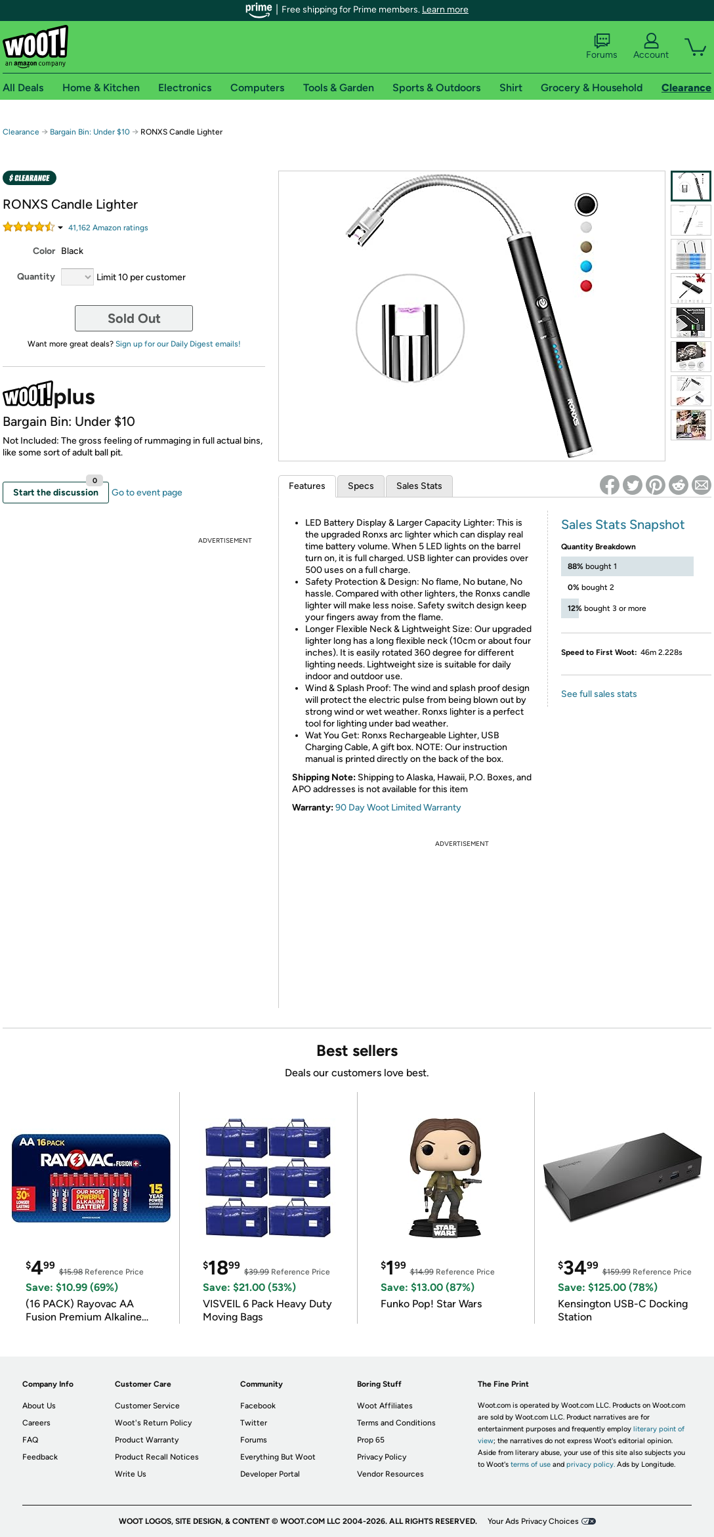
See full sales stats (599, 694)
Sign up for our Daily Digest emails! (178, 343)
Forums (602, 46)
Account (651, 46)
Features (307, 486)
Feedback (40, 1457)
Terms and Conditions (396, 1422)
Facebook (258, 1405)
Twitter (253, 1422)
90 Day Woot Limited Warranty (398, 807)
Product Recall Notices (157, 1457)
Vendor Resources (390, 1474)
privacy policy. (590, 1464)
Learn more (445, 9)
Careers (36, 1422)
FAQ (30, 1439)
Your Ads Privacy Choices (533, 1521)
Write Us (130, 1474)
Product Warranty (146, 1439)
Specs (361, 486)
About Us (39, 1405)
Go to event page (147, 492)
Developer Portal (270, 1474)
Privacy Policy (381, 1457)
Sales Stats (419, 486)
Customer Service (147, 1405)
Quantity (36, 276)
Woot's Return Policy (153, 1422)
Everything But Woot (278, 1457)
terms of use (531, 1464)
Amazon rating (108, 227)
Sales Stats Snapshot (623, 524)
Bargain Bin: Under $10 (90, 132)
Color (44, 251)
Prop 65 (371, 1439)
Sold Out (134, 318)
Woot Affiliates (385, 1405)
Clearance (21, 132)
